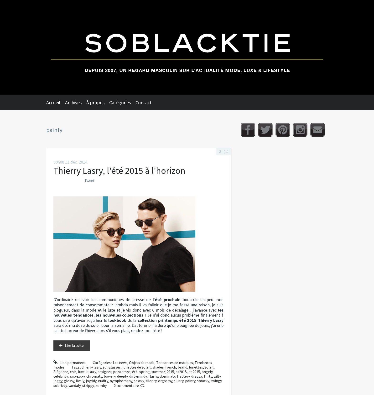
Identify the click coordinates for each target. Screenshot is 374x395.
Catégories (120, 102)
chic (73, 371)
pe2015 (194, 371)
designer (104, 371)
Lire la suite (74, 345)
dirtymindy (138, 376)
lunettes (196, 367)
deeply (122, 376)
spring (144, 371)
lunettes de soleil (136, 367)
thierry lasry (91, 367)
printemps (121, 371)
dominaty (167, 376)
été (135, 371)
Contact (143, 102)
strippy (88, 385)
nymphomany (121, 380)
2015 (170, 371)
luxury (91, 371)
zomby (101, 385)
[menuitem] (55, 102)
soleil (209, 367)
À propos (95, 102)
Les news (120, 362)
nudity (103, 380)
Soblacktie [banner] (187, 47)
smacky (203, 380)
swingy (216, 380)
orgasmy (165, 380)
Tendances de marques (174, 362)
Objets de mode (142, 362)
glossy (69, 380)
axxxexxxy (77, 376)
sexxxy (139, 380)
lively (80, 380)
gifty (217, 376)
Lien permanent (69, 362)
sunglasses (112, 367)
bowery (109, 376)
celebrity (60, 376)
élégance (60, 371)
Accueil (53, 102)
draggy (196, 376)
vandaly (74, 385)
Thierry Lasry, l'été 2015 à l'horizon (119, 170)
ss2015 (181, 371)
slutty (178, 380)
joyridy (91, 380)
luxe (81, 371)
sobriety (60, 385)
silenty (150, 380)
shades (158, 367)
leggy (57, 380)
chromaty (94, 376)
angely (207, 371)
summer (158, 371)
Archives (73, 102)
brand (182, 367)
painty (190, 380)
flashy (153, 376)
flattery (183, 376)
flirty (208, 376)
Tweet (89, 180)
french (170, 367)
